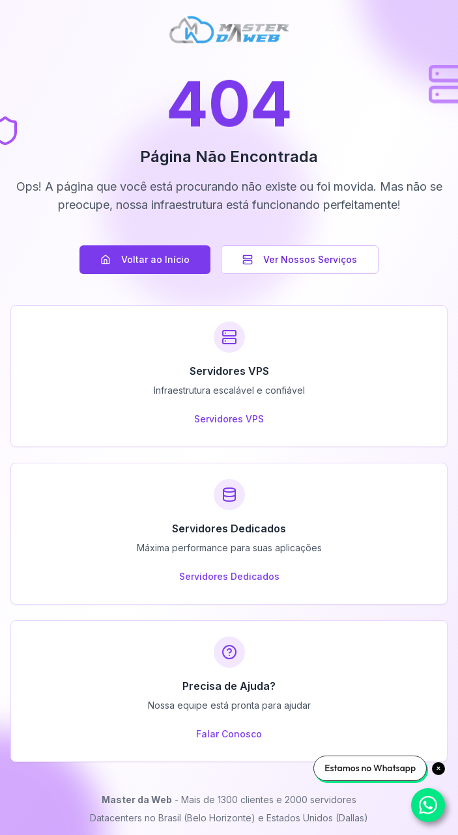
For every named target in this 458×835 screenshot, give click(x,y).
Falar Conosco (229, 733)
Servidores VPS (229, 418)
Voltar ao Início (145, 259)
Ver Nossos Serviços (299, 259)
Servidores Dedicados (229, 576)
